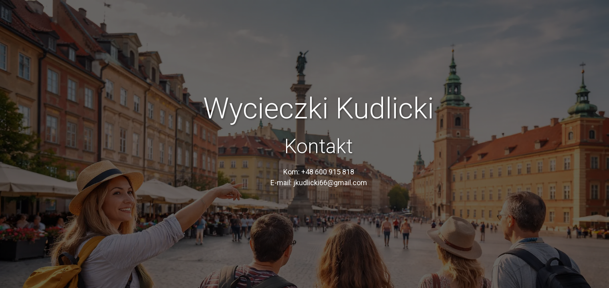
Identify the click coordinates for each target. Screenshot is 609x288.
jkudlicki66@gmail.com (330, 182)
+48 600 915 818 (327, 172)
